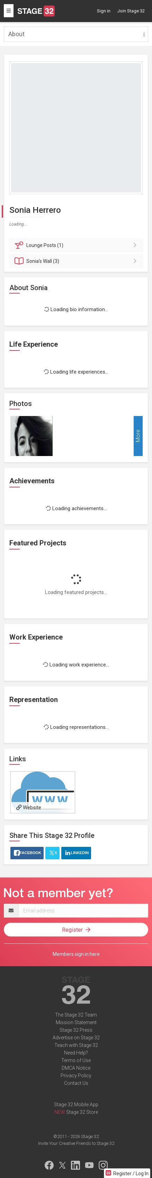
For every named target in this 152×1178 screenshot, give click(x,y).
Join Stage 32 (131, 10)
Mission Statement (76, 1022)
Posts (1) (77, 245)
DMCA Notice (76, 1068)
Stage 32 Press (76, 1030)
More (138, 436)
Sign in (103, 10)
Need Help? (76, 1053)
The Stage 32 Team (76, 1015)
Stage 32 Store (82, 1112)
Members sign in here (76, 954)
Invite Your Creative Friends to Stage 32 (76, 1143)
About (16, 34)
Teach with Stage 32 (76, 1045)
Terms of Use (76, 1060)
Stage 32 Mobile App (76, 1104)
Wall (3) (77, 261)
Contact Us (76, 1083)
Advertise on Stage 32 (76, 1037)
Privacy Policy (76, 1075)
